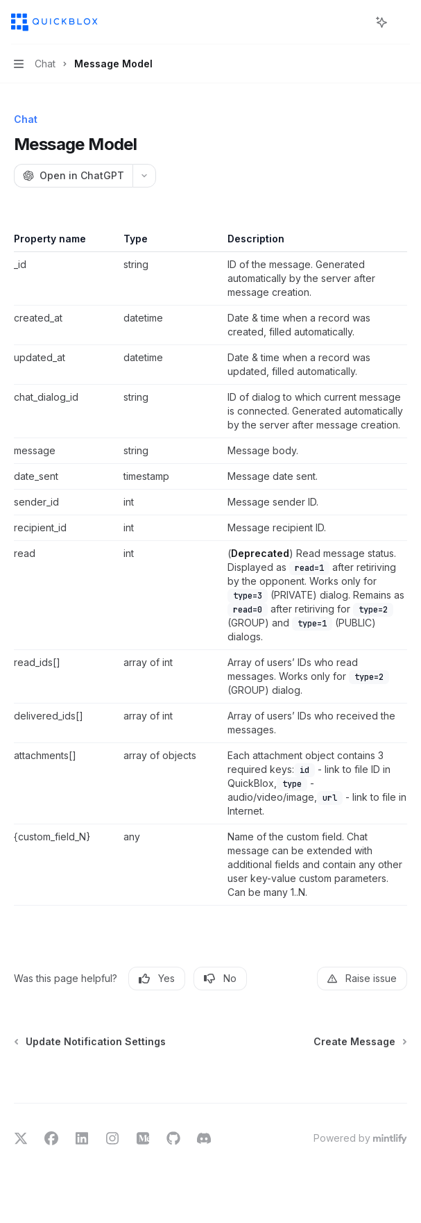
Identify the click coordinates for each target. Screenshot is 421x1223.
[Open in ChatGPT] (73, 176)
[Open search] (356, 22)
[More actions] (403, 22)
